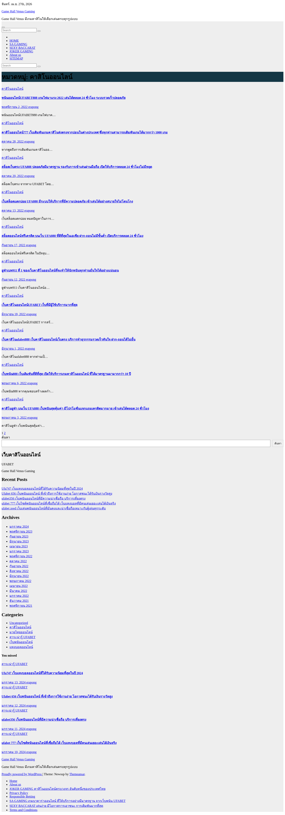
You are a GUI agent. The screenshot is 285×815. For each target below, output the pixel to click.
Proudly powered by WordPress (22, 774)
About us (15, 55)
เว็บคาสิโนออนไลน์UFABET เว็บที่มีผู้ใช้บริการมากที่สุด (39, 305)
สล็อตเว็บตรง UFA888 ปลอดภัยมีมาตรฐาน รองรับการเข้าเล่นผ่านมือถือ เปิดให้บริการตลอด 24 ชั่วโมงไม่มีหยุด (77, 166)
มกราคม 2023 (19, 551)
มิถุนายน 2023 (19, 541)
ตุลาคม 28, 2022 (13, 141)
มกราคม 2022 (19, 595)
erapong (33, 107)
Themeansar (77, 774)
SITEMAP (16, 58)
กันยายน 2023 (19, 536)
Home (13, 781)
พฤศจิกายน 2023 (21, 531)
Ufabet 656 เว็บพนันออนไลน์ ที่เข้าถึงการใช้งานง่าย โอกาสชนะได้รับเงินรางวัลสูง (57, 493)
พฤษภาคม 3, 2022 (14, 417)
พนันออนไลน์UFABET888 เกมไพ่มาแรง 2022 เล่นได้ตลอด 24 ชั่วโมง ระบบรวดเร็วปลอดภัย (63, 97)
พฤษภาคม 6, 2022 (14, 383)
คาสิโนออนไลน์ (12, 88)
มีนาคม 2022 (18, 591)
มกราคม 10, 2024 (14, 752)
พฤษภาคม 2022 (20, 581)
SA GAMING (18, 44)
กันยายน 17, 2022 (14, 245)
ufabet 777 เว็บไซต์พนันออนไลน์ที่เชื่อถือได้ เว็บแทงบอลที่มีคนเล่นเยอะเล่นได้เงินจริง (59, 503)
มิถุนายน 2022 (19, 576)
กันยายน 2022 (19, 566)
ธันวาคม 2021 (19, 600)
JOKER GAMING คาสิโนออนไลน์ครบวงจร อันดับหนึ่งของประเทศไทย (57, 788)
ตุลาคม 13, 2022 (13, 210)
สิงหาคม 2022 (19, 571)
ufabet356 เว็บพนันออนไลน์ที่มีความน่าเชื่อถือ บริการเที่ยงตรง (44, 498)
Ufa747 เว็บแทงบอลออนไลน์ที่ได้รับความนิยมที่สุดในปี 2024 (42, 488)
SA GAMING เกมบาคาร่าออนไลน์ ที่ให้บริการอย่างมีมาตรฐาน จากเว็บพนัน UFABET (67, 801)
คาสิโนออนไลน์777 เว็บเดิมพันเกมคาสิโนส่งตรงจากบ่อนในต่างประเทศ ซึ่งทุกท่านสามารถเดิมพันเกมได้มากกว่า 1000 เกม (85, 132)
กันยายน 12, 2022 (14, 279)
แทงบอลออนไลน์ (21, 647)
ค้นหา (6, 437)
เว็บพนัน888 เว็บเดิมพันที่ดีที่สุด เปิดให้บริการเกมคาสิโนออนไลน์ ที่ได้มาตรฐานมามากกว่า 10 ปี (66, 374)
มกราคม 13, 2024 (14, 682)
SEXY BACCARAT (22, 47)
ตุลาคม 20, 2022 (13, 176)
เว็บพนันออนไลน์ (21, 642)
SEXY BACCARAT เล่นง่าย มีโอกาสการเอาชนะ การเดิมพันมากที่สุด (56, 805)
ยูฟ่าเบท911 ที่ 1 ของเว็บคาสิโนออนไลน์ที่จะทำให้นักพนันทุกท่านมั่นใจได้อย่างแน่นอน (60, 270)
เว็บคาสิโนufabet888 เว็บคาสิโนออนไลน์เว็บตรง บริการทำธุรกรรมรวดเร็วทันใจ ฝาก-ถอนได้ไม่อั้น (68, 339)
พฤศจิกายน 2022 (21, 556)
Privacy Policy (19, 793)
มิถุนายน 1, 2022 (13, 348)
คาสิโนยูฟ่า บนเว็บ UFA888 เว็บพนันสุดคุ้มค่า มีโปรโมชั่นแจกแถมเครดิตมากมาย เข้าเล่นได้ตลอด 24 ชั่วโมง (75, 408)
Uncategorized (19, 623)
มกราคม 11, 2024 (14, 729)
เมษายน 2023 (19, 546)
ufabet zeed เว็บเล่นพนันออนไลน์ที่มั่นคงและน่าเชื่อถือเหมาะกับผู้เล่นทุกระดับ (54, 508)
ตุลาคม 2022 (18, 561)
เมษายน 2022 (19, 586)
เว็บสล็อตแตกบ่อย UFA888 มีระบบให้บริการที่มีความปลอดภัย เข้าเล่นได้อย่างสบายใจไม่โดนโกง (67, 201)
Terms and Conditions (23, 810)
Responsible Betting (22, 796)
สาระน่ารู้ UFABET (22, 637)
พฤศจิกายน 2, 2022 (15, 107)
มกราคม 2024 (19, 526)
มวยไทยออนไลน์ (21, 632)
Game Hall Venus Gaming (18, 11)
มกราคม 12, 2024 (14, 705)
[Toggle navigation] (3, 27)
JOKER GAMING (21, 51)
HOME (14, 40)
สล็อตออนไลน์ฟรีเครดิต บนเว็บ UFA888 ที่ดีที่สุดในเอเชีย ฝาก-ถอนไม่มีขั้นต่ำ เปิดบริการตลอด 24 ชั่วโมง (72, 236)
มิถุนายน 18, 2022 (14, 314)
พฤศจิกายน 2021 (21, 605)
